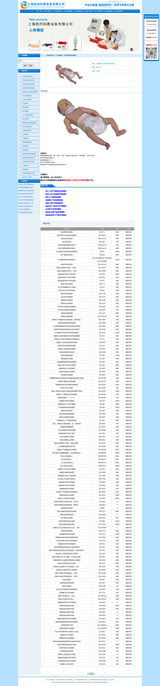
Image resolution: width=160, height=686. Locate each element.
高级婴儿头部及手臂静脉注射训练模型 (67, 339)
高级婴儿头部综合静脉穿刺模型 (66, 342)
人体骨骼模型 (27, 96)
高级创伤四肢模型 (67, 531)
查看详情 (129, 232)
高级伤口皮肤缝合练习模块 (67, 654)
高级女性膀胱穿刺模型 (66, 417)
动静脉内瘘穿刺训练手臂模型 (66, 619)
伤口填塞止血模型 (67, 518)
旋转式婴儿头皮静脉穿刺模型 (66, 235)
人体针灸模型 (27, 99)
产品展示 (58, 11)
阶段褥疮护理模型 (67, 375)
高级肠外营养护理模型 (66, 401)
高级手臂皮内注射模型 (66, 648)
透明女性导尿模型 (67, 303)
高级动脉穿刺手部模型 (66, 495)
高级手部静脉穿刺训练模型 (67, 323)
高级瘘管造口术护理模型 (66, 368)
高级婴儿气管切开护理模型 (67, 469)
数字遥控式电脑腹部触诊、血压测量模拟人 (66, 453)
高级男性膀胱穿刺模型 (66, 414)
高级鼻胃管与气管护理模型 (67, 277)
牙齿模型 (26, 150)
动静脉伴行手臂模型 (67, 635)
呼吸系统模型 (27, 142)
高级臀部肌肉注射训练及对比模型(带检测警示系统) (67, 378)
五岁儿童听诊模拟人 (67, 466)
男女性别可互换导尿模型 (66, 290)
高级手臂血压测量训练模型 (67, 346)
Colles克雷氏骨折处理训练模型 (66, 541)
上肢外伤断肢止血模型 (66, 437)
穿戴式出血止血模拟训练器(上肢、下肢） (66, 528)
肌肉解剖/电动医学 (29, 158)
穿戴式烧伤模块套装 (67, 515)
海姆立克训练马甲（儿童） (67, 596)
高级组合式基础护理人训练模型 (66, 570)
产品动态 (78, 11)
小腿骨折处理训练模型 (66, 583)
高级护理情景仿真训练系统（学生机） (67, 502)
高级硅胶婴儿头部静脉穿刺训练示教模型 (66, 560)
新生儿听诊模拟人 (67, 456)
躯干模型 (26, 119)
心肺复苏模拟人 (28, 76)
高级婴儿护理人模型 (67, 664)
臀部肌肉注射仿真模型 (66, 638)
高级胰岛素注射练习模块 (66, 433)
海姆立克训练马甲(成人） (66, 599)
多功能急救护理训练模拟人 (67, 260)
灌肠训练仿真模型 (67, 411)
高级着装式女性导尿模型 (66, 485)
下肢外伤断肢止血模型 (66, 440)
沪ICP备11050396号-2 (101, 682)
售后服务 (109, 11)
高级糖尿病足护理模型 (66, 489)
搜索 (25, 66)
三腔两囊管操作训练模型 (66, 534)
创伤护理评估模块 (67, 264)
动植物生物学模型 (29, 161)
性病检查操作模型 (67, 508)
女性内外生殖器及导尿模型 (67, 310)
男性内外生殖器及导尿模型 (67, 307)
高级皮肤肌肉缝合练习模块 (67, 658)
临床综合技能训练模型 (30, 92)
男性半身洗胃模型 (67, 284)
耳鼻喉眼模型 (27, 130)
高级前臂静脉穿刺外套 (66, 352)
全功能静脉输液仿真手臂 (66, 446)
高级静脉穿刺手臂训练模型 (67, 544)
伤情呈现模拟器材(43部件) (67, 248)
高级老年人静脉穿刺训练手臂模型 (67, 554)
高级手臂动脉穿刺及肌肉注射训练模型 (67, 329)
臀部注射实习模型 (67, 388)
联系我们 (119, 11)
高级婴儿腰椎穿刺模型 (66, 472)
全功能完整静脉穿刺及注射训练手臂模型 (66, 326)
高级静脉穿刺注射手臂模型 (67, 602)
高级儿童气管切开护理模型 (67, 365)
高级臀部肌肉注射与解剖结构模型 (67, 385)
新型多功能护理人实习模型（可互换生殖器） (67, 557)
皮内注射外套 (66, 242)
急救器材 (26, 169)
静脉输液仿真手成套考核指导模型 (67, 537)
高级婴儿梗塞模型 (67, 316)
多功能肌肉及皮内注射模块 (67, 661)
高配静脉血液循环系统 (66, 612)
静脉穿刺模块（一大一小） (67, 398)
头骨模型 (26, 103)
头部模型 (26, 134)
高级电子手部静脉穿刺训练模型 (66, 492)
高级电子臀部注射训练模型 (67, 381)
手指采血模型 (66, 580)
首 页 (39, 11)
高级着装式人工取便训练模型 (66, 420)
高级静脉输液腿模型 (67, 427)
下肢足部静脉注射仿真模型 (67, 430)
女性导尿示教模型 (67, 297)
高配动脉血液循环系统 (66, 615)
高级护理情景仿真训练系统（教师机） (67, 505)
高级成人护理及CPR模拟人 (67, 498)
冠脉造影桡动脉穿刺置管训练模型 (67, 622)
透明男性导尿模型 (67, 300)
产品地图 (68, 11)
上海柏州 (26, 165)
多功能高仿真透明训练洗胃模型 (66, 251)
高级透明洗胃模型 (67, 232)
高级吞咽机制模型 (67, 355)
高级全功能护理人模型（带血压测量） (67, 443)
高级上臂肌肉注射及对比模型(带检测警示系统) (66, 391)
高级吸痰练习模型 (67, 359)
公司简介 (48, 11)
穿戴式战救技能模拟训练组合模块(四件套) (67, 641)
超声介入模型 (27, 177)
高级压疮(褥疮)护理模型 (67, 372)
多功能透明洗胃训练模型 (66, 407)
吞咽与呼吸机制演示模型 (66, 521)
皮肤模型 (26, 146)
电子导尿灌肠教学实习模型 (67, 287)
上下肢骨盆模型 (28, 115)
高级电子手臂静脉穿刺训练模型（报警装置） (67, 320)
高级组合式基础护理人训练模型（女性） (66, 567)
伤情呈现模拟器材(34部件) (67, 245)
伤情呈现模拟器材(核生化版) (66, 645)
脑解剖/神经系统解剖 (29, 123)
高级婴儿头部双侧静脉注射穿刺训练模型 (66, 336)
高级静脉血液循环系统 (66, 609)
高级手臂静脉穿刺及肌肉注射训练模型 (67, 547)
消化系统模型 (27, 127)
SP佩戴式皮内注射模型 (66, 593)
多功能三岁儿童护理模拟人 (67, 479)
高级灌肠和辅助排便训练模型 (66, 362)
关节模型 (26, 111)
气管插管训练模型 (29, 84)
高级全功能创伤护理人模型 (67, 563)
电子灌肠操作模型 (67, 255)
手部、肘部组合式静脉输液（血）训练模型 (66, 424)
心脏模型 (26, 138)
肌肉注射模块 (66, 586)
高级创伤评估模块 (67, 238)
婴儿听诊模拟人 (67, 459)
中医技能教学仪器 (29, 173)
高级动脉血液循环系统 (66, 606)
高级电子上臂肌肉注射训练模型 (66, 394)
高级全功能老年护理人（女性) (67, 271)
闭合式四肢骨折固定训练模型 (66, 511)
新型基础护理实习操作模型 (67, 281)
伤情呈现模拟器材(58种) (67, 524)
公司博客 (99, 11)
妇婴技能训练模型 (29, 88)
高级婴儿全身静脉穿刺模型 (67, 349)
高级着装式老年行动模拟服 (67, 476)
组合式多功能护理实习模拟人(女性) (66, 632)
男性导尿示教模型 (67, 294)
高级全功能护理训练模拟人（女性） (67, 573)
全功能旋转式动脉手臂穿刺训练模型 (67, 333)
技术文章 (89, 11)
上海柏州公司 (50, 55)
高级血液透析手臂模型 (66, 628)
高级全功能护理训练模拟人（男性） (67, 576)
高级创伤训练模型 (67, 313)
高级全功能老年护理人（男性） (66, 268)
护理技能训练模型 (29, 80)
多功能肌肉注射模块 (67, 651)
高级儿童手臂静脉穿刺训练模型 (66, 589)
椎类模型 (26, 107)
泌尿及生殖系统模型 (29, 154)
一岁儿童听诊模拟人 (67, 463)
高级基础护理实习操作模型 (67, 274)
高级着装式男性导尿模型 (66, 482)
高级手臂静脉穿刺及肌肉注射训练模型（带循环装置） (67, 550)
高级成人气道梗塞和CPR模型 (66, 450)
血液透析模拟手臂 (67, 625)
